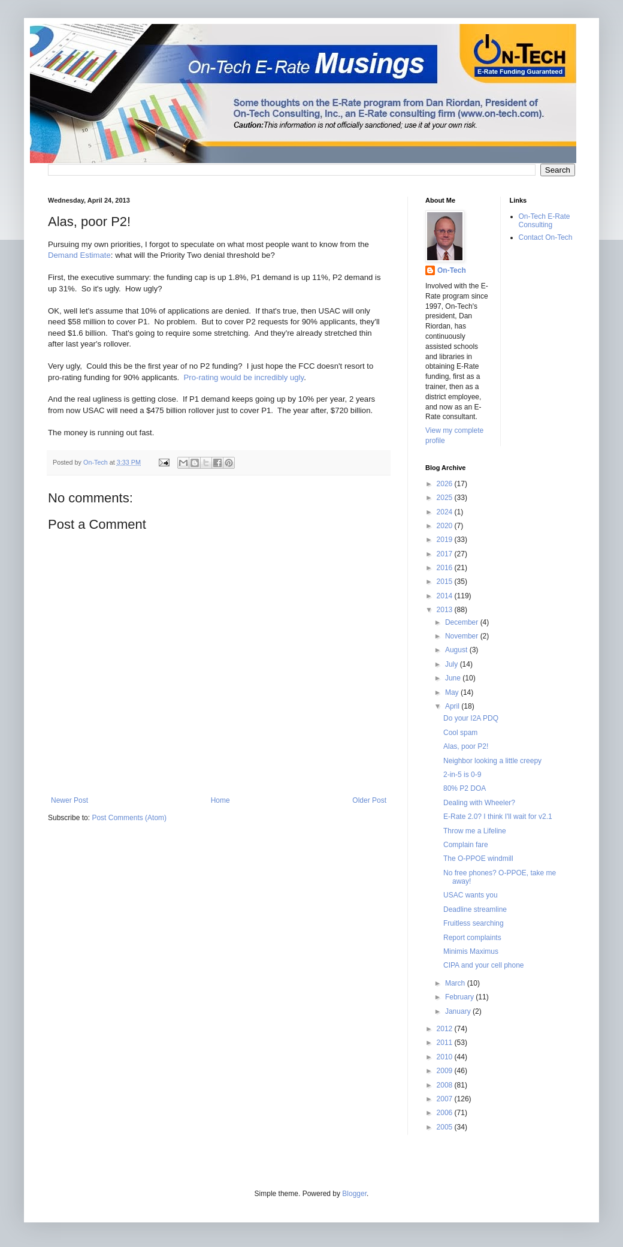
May (453, 692)
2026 (446, 484)
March (456, 983)
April (453, 706)
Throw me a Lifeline (474, 831)
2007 (446, 1099)
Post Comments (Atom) (129, 818)
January (459, 1011)
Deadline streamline (475, 909)
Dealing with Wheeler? (479, 803)
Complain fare (465, 845)
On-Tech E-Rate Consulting (544, 220)
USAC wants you (470, 895)
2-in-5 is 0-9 (462, 774)
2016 (446, 568)
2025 (446, 497)
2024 (446, 512)
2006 (446, 1113)
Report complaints (472, 937)
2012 (446, 1029)
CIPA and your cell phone (483, 965)
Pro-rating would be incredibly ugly (244, 377)
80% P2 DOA (464, 788)
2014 (446, 596)
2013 (446, 610)
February (460, 997)
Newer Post (69, 800)
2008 (446, 1085)
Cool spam (460, 732)
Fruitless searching (473, 923)
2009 (446, 1071)
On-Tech (451, 270)
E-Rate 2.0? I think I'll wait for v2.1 (497, 816)
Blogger (354, 1193)
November (462, 636)
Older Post (369, 800)
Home (220, 800)
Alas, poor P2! (465, 746)
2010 (446, 1057)
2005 (446, 1127)
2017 (446, 554)
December (462, 622)
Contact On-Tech (546, 237)
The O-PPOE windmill (478, 858)
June (453, 678)
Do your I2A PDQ (470, 718)
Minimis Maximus (470, 951)
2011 (446, 1042)
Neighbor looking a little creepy (492, 761)
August (457, 650)
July (452, 664)
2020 (446, 526)
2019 (446, 539)
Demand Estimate (79, 255)
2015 (446, 581)
